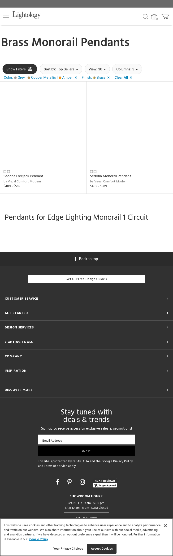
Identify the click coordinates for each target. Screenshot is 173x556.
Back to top (86, 259)
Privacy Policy (123, 461)
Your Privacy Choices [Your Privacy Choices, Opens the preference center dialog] (68, 548)
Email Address (52, 440)
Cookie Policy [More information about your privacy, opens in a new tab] (38, 539)
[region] (86, 537)
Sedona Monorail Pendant (110, 176)
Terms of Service (55, 466)
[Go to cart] (165, 15)
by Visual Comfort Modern (22, 181)
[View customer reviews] (105, 482)
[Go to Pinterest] (70, 482)
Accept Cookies (102, 548)
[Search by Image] (155, 17)
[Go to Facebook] (58, 482)
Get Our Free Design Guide (86, 279)
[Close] (165, 526)
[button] (5, 15)
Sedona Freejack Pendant (23, 176)
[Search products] (145, 16)
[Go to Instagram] (83, 482)
